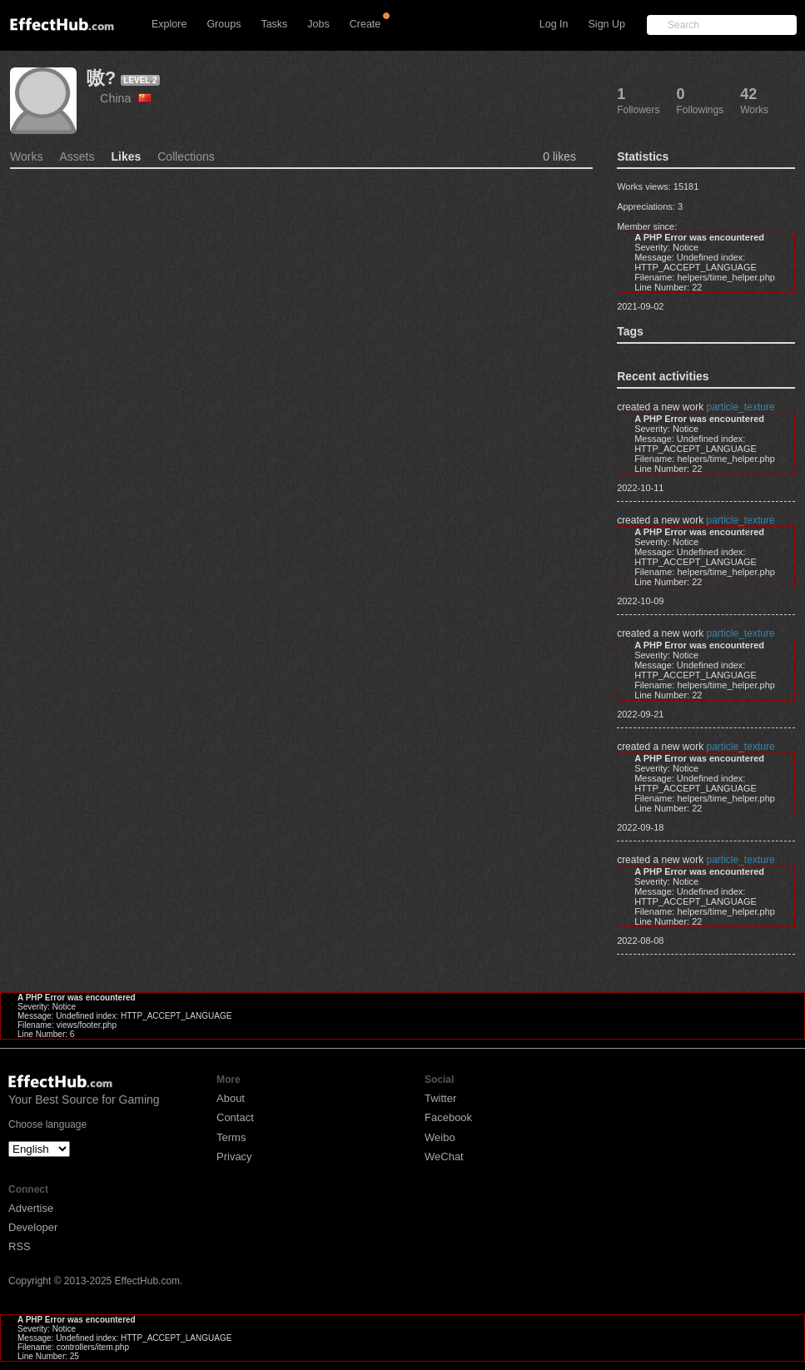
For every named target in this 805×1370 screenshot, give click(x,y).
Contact (235, 1117)
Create (365, 24)
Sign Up (607, 24)
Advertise (30, 1208)
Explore (169, 24)
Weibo (440, 1137)
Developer (32, 1227)
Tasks (274, 24)
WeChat (444, 1156)
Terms (231, 1137)
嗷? (101, 77)
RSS (19, 1246)
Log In (554, 24)
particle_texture (741, 407)
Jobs (318, 24)
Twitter (440, 1098)
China (126, 98)
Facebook (448, 1117)
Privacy (234, 1156)
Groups (223, 24)
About (230, 1098)
